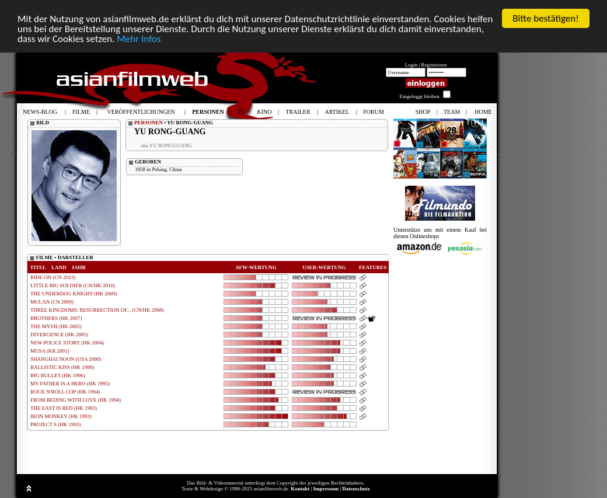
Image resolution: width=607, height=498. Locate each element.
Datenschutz (356, 489)
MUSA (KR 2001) (49, 351)
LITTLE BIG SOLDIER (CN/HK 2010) (72, 285)
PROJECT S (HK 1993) (55, 424)
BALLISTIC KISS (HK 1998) (62, 367)
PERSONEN (148, 123)
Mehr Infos (139, 39)
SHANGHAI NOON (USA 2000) (65, 359)
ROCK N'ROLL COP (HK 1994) (65, 392)
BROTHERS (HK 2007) (56, 318)
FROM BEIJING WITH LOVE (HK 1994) (75, 400)
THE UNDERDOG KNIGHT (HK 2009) (73, 294)
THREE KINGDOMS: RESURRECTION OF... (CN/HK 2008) (97, 310)
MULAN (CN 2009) (52, 302)
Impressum (326, 489)
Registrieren (434, 65)
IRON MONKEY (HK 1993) (61, 416)
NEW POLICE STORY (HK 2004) (67, 343)
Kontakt (300, 489)
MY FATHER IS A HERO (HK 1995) (70, 383)
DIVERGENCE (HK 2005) (59, 334)
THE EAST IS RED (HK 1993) (63, 408)
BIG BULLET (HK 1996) (57, 375)
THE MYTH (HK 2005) (56, 326)
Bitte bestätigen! (545, 18)
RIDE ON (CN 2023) (52, 277)
